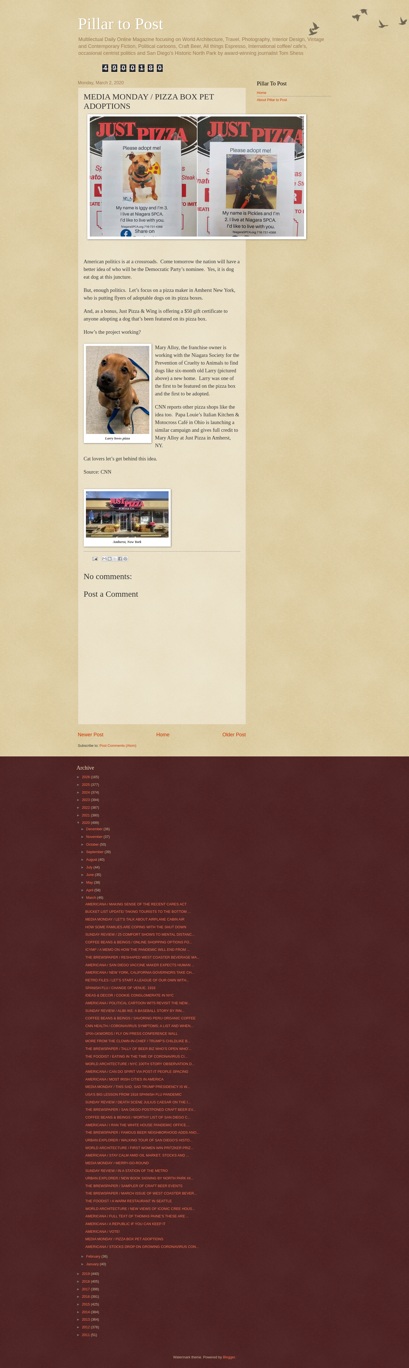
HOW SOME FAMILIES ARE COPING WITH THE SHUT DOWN (135, 927)
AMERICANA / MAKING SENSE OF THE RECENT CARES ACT (136, 904)
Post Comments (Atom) (117, 745)
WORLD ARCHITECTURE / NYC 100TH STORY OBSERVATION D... (140, 1064)
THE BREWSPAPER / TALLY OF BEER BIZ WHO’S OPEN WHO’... (138, 1049)
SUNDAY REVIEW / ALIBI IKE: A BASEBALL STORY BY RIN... (135, 1011)
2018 (86, 1281)
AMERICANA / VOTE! (102, 1231)
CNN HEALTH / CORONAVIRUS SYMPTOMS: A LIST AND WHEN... (139, 1026)
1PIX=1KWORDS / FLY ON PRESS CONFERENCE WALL (131, 1034)
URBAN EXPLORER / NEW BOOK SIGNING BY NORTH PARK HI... (139, 1178)
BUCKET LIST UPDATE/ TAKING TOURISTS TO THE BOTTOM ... (138, 912)
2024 (86, 792)
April (90, 890)
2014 (86, 1312)
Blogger (229, 1357)
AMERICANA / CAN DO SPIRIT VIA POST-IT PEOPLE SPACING (136, 1072)
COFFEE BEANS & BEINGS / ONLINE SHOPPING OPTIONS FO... (138, 942)
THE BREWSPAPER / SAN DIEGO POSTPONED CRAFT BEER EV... (140, 1110)
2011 (86, 1335)
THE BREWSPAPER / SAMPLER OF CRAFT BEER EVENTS (134, 1186)
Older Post (234, 734)
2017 (86, 1289)
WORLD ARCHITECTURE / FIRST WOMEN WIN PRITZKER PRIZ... (139, 1148)
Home (162, 734)
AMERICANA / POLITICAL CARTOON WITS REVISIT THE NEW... (137, 1003)
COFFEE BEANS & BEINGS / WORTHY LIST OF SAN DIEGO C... (138, 1117)
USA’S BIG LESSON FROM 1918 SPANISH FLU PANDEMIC (133, 1094)
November (95, 837)
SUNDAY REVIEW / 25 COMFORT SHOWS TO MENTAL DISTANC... (140, 934)
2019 (86, 1274)
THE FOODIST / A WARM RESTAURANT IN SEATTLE (128, 1201)
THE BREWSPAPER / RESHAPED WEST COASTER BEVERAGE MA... (142, 957)
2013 (86, 1319)
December (95, 829)
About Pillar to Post (272, 100)
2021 (86, 815)
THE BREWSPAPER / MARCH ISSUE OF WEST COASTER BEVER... (141, 1193)
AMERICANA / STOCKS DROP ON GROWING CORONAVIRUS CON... (142, 1247)
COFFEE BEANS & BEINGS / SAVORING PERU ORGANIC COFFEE (140, 1018)
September (95, 852)
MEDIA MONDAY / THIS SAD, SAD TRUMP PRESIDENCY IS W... (137, 1087)
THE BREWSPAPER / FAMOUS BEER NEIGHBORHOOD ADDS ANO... (142, 1132)
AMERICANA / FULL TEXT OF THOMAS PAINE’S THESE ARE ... (137, 1216)
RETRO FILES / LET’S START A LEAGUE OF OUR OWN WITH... (137, 980)
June (90, 875)
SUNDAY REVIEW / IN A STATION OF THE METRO (126, 1171)
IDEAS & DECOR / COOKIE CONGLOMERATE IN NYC (129, 995)
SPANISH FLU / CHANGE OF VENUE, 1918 (120, 988)
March (91, 897)
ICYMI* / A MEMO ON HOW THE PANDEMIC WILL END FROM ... (137, 950)
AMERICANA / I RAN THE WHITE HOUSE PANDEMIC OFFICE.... (137, 1125)
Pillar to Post (120, 24)
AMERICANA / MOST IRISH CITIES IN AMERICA (124, 1079)
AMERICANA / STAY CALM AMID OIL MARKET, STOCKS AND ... (137, 1155)
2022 (86, 807)
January (93, 1264)
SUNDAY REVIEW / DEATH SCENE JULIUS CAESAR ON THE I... (138, 1102)
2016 (86, 1296)
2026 (86, 777)
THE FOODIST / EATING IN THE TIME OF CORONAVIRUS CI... (136, 1056)
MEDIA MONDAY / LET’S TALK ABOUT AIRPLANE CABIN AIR (135, 919)
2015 (86, 1304)
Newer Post (91, 734)
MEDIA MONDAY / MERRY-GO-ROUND (117, 1163)
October (93, 844)
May (90, 882)
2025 (86, 785)
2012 (86, 1327)
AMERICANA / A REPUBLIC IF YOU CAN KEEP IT (125, 1224)
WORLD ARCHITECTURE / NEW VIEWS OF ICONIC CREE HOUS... (140, 1209)
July (89, 867)
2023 (86, 800)
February (93, 1256)
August (92, 859)
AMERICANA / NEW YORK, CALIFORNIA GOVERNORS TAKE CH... (139, 972)
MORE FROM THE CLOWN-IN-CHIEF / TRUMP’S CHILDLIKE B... (138, 1041)
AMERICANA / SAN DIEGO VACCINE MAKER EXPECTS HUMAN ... (139, 965)
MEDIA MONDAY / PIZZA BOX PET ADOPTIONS (124, 1239)
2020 (86, 823)
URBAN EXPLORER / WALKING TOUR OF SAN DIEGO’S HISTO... (139, 1140)
